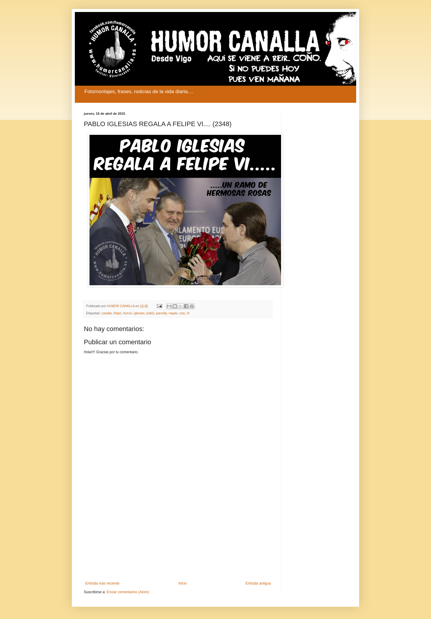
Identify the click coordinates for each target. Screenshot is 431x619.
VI (187, 313)
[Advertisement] (178, 532)
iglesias (139, 313)
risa (182, 313)
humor (127, 313)
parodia (161, 313)
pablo (150, 313)
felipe (117, 313)
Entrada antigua (258, 583)
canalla (106, 313)
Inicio (182, 583)
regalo (173, 313)
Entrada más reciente (102, 583)
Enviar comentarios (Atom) (128, 592)
